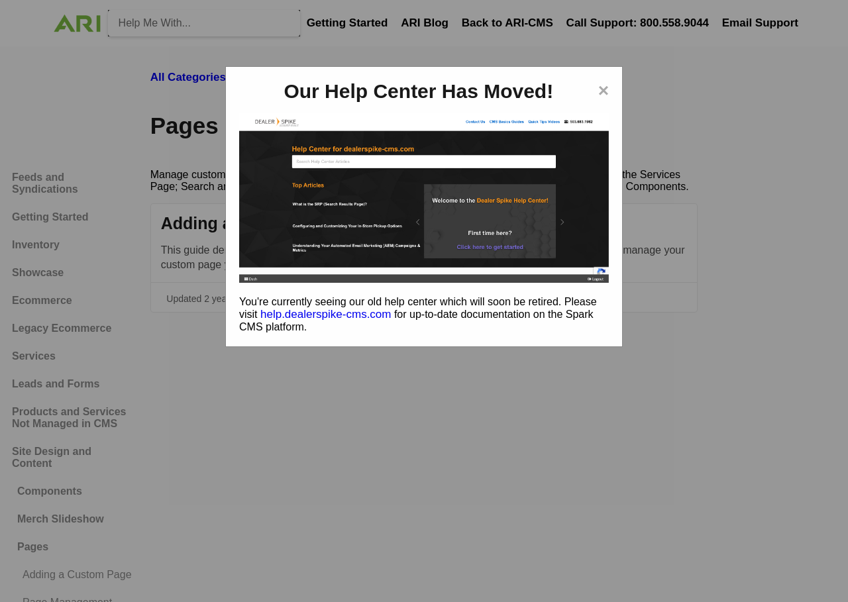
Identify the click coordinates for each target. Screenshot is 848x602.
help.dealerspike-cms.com (325, 314)
